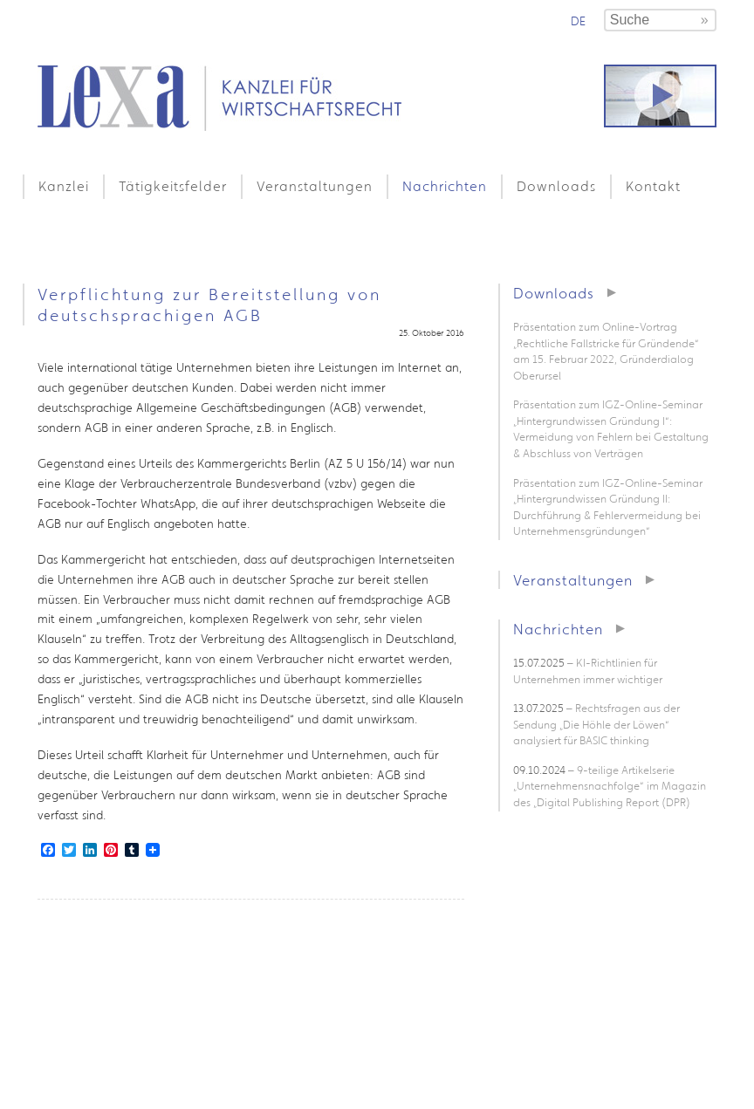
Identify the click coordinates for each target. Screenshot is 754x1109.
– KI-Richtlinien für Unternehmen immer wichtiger (587, 671)
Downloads (556, 186)
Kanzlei (63, 186)
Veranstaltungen (315, 186)
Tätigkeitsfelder (173, 186)
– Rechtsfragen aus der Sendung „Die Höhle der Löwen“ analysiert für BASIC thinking (596, 724)
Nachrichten (444, 186)
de (578, 21)
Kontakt (653, 186)
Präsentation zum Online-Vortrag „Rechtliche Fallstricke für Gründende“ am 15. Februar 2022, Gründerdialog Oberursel (606, 351)
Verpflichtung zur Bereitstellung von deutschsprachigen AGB (209, 304)
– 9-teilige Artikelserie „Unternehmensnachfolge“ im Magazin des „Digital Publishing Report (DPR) (609, 786)
